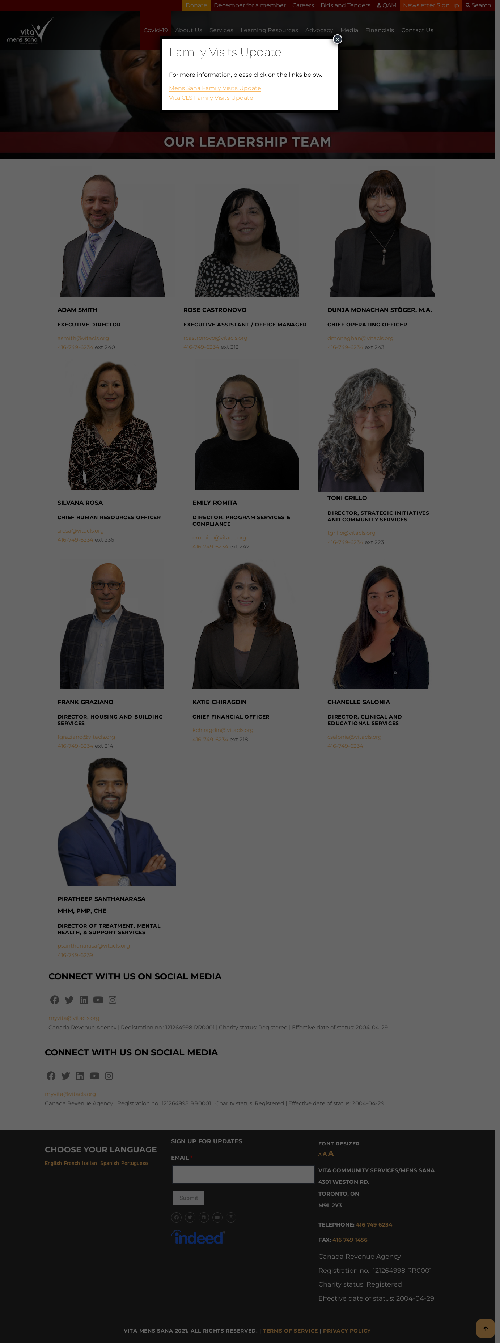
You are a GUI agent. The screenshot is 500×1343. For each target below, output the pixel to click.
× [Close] (337, 39)
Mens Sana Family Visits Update (215, 88)
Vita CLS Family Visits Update (211, 97)
